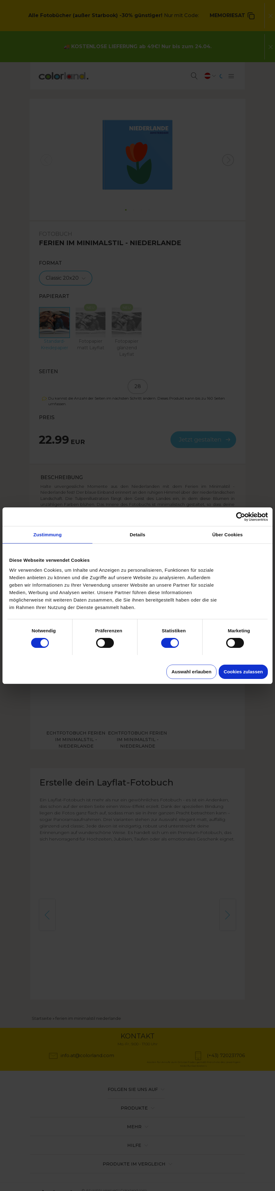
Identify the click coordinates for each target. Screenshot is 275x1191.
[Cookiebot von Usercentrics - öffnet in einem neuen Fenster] (240, 516)
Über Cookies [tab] (227, 534)
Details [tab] (137, 534)
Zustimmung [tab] (47, 534)
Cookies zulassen (243, 671)
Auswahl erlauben (191, 671)
